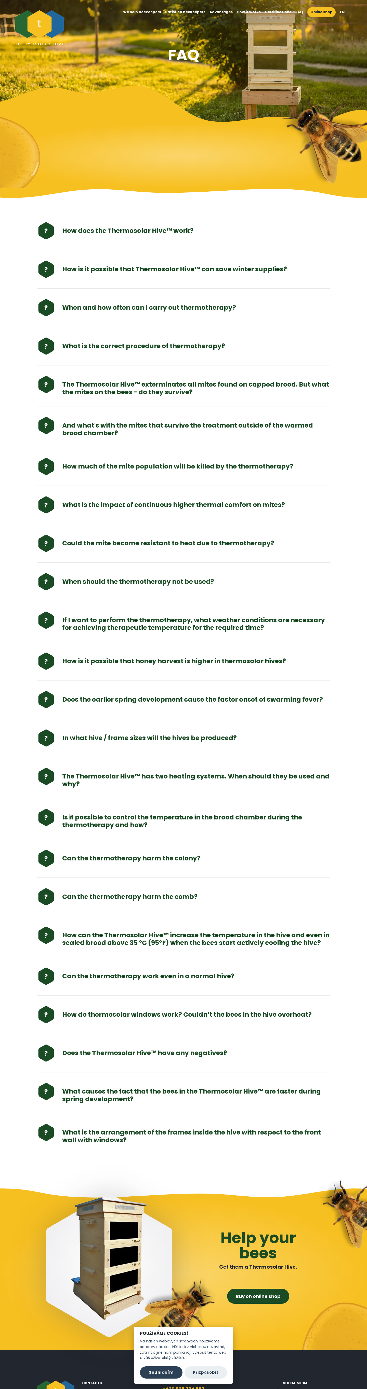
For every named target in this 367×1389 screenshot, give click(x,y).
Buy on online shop (258, 1296)
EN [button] (345, 12)
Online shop (321, 12)
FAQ (299, 12)
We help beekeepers (142, 12)
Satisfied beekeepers (185, 12)
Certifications (278, 12)
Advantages (221, 12)
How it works (249, 12)
